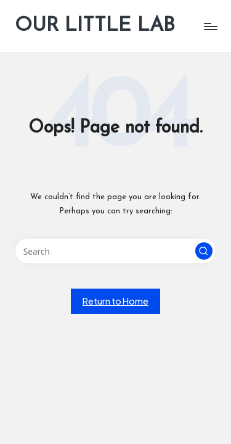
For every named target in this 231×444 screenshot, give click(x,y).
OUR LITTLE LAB (95, 26)
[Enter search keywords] (115, 251)
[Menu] (210, 26)
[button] (204, 251)
